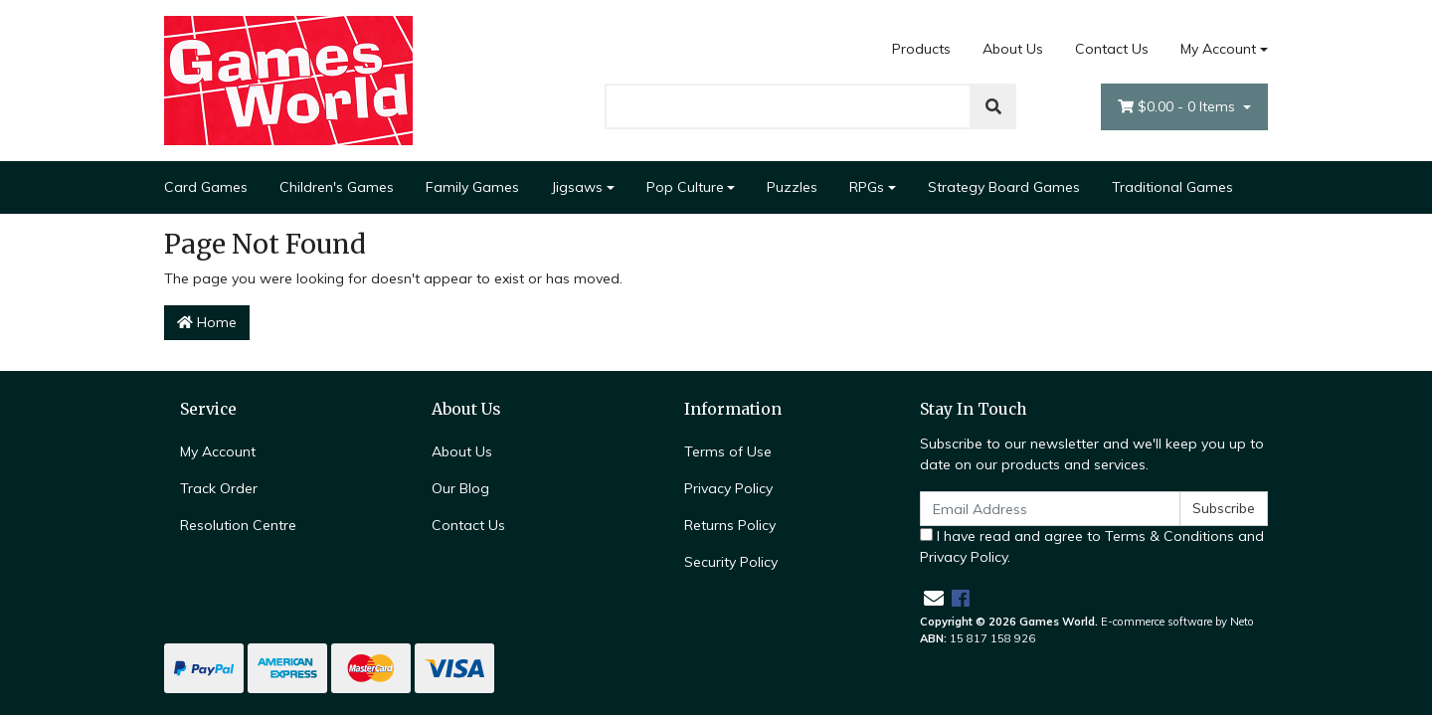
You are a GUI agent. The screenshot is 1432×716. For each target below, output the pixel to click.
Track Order (219, 488)
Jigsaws (577, 187)
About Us (1013, 49)
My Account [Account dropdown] (1218, 49)
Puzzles (792, 187)
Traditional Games (1172, 187)
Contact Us (1112, 49)
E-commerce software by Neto (1177, 621)
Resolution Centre (238, 525)
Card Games (206, 187)
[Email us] (934, 598)
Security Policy (731, 562)
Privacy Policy (728, 488)
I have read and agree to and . (1092, 546)
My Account (218, 451)
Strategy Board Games (1004, 187)
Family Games (472, 187)
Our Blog (460, 488)
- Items (1178, 106)
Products (921, 49)
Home (207, 322)
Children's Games (336, 187)
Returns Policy (730, 525)
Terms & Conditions (1169, 536)
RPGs (866, 187)
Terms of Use (728, 451)
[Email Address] (1050, 508)
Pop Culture (685, 187)
